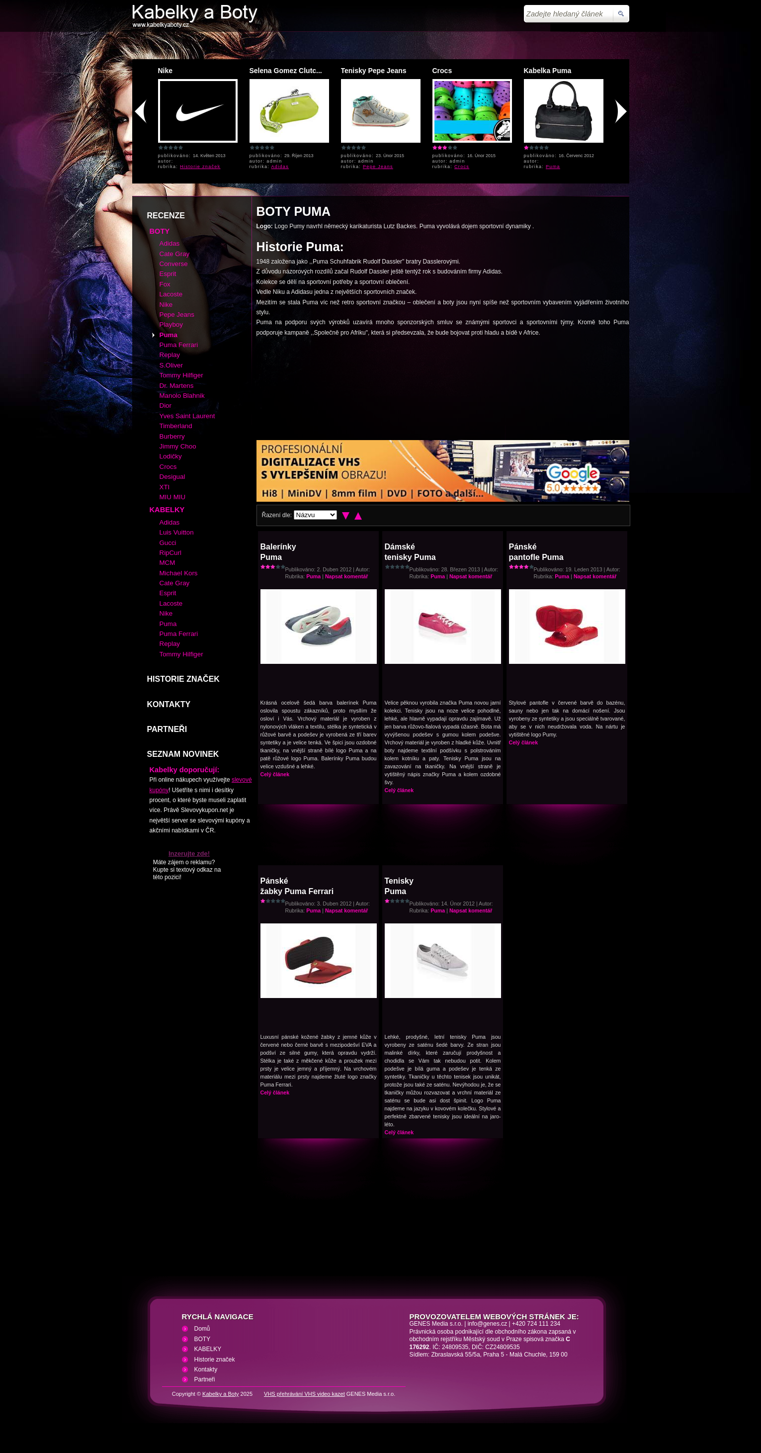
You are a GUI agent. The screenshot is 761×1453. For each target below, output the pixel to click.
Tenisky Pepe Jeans (374, 71)
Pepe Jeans (378, 166)
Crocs (442, 71)
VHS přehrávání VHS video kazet (304, 1394)
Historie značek (200, 166)
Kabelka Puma (548, 71)
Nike (165, 71)
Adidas (280, 166)
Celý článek (275, 774)
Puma (553, 166)
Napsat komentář (346, 576)
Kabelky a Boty (220, 1394)
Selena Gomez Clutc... (286, 71)
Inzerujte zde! (189, 853)
